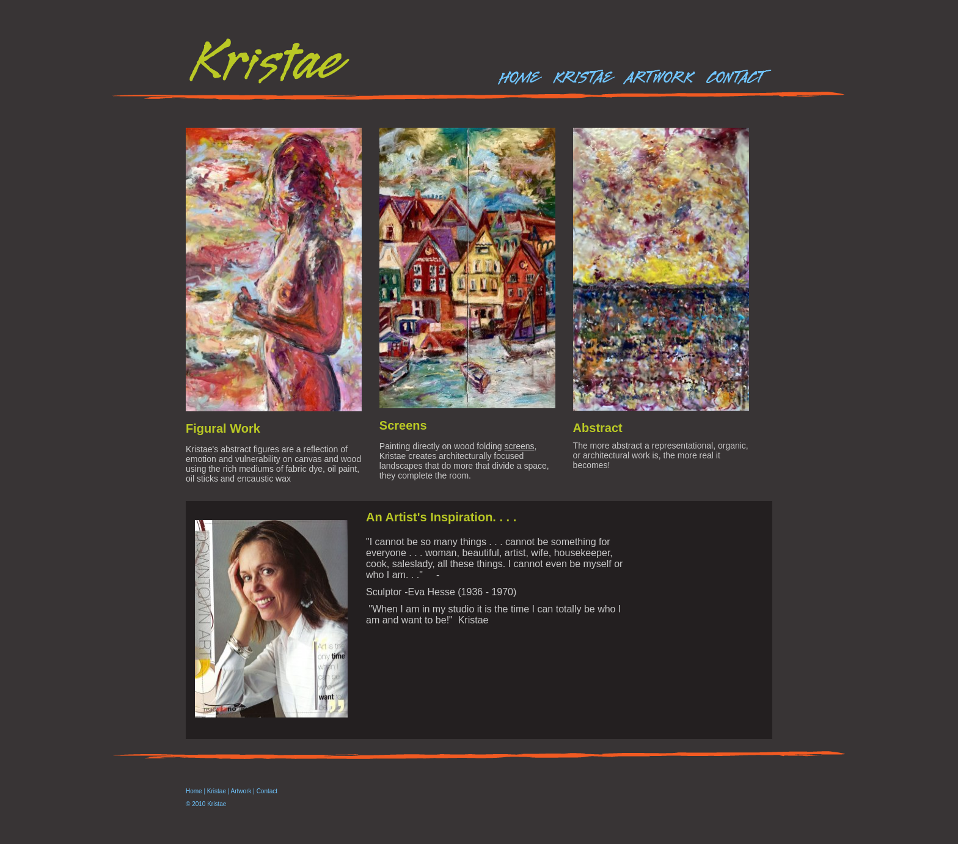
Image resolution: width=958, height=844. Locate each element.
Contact (267, 791)
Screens (403, 425)
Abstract (598, 428)
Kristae (216, 791)
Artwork (241, 791)
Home (194, 791)
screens (519, 446)
